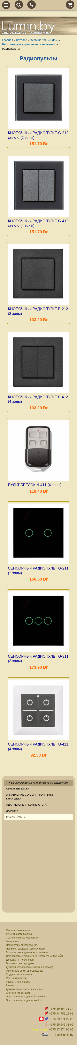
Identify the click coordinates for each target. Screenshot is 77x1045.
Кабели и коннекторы (18, 981)
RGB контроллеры (16, 978)
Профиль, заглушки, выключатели (25, 948)
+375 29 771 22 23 (61, 1019)
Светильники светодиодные (22, 937)
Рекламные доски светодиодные (24, 970)
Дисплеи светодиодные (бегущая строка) (29, 967)
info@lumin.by (64, 1034)
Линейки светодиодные (19, 934)
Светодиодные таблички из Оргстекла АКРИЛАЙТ (34, 956)
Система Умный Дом (18, 992)
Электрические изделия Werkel (23, 1000)
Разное (10, 985)
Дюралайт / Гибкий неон (19, 959)
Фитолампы (12, 941)
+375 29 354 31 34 (61, 1008)
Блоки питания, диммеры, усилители (27, 952)
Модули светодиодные (19, 974)
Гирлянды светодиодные (20, 963)
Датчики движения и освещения (24, 989)
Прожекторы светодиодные (21, 945)
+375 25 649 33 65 (61, 1024)
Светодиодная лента (18, 930)
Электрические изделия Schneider (25, 996)
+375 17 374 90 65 (61, 1029)
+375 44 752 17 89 (61, 1013)
